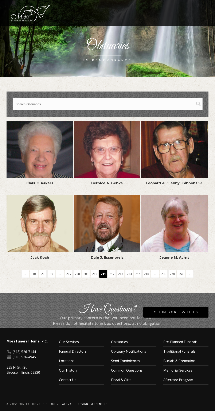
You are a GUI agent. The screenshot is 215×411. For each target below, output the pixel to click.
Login (54, 404)
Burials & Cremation (179, 360)
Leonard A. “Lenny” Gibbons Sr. (174, 183)
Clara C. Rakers (39, 183)
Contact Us (67, 379)
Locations (66, 360)
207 (68, 274)
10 (34, 274)
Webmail (68, 404)
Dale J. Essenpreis (107, 258)
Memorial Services (177, 370)
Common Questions (126, 370)
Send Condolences (125, 360)
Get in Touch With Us (176, 312)
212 (111, 274)
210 (94, 274)
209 (86, 274)
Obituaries (119, 342)
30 (51, 274)
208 (77, 274)
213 (120, 274)
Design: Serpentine (93, 404)
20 (42, 274)
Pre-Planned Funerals (180, 342)
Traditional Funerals (179, 351)
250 (181, 274)
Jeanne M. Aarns (174, 258)
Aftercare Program (178, 379)
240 (172, 274)
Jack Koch (40, 258)
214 (129, 274)
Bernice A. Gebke (107, 183)
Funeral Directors (73, 351)
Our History (68, 370)
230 (163, 274)
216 (146, 274)
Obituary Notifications (128, 351)
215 (137, 274)
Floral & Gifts (121, 379)
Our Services (69, 342)
